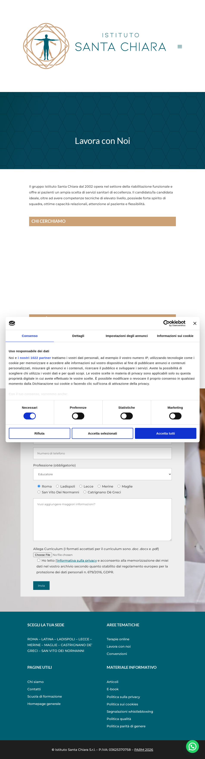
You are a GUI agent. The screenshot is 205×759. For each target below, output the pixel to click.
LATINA (47, 639)
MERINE (34, 645)
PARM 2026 (143, 750)
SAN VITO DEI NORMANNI (62, 651)
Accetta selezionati (102, 433)
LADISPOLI (66, 639)
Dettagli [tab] (78, 335)
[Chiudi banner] (194, 323)
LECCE (83, 639)
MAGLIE (50, 645)
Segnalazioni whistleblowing (130, 711)
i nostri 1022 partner (34, 358)
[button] (192, 746)
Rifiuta (39, 433)
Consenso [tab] (30, 335)
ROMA (32, 639)
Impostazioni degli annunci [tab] (127, 335)
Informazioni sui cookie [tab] (175, 335)
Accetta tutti (165, 433)
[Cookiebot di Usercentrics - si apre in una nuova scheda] (166, 323)
